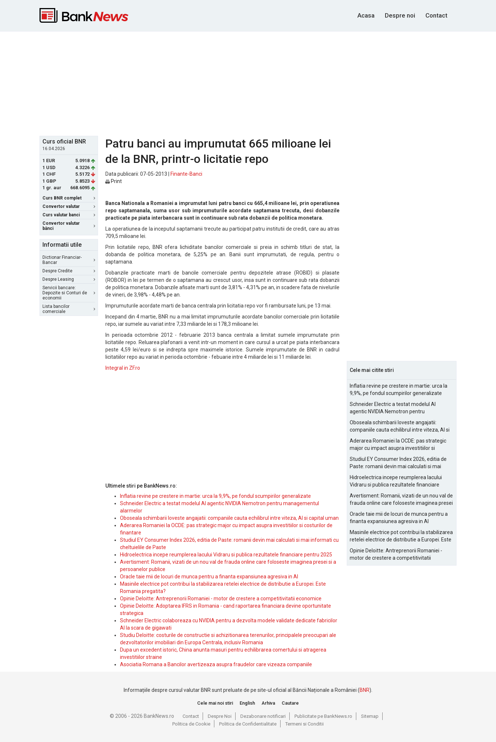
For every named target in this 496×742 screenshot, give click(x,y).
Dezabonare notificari (263, 716)
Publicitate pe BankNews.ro (323, 716)
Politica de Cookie (191, 724)
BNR (364, 690)
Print (113, 181)
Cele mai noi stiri (215, 703)
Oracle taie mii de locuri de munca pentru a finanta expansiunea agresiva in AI (209, 576)
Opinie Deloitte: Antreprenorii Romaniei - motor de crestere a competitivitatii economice (221, 598)
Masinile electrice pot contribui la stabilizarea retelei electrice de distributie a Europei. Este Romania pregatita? (401, 536)
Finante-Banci (186, 174)
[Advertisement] (248, 82)
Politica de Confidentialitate (248, 724)
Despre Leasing (68, 279)
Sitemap (370, 716)
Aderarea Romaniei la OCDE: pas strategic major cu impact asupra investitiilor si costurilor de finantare (398, 445)
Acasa (366, 15)
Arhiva (268, 703)
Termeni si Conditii (304, 724)
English (247, 703)
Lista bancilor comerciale (68, 309)
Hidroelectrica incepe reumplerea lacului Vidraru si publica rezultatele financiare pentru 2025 (226, 555)
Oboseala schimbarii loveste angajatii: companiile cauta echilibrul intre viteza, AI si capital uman (229, 518)
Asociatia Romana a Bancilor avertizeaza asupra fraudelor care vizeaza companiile (216, 664)
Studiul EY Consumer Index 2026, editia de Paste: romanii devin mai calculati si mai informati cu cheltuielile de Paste (398, 463)
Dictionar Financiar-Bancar (68, 260)
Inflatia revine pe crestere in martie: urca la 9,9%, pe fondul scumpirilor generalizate (215, 496)
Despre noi (400, 15)
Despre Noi (220, 716)
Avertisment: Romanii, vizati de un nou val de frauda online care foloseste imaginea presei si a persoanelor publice (401, 500)
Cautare (290, 703)
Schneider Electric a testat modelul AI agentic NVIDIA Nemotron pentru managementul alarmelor (393, 408)
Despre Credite (68, 270)
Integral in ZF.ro (122, 368)
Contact (436, 15)
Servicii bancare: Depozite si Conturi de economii (68, 293)
